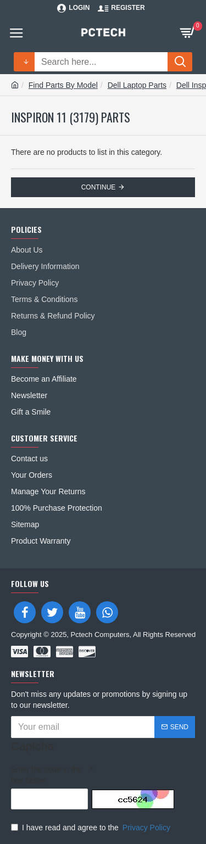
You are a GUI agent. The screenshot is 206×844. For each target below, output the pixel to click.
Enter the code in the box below (46, 775)
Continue (98, 187)
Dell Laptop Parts (137, 85)
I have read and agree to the (91, 827)
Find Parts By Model (63, 85)
